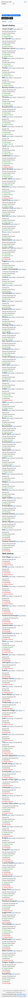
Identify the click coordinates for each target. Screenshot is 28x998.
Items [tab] (10, 21)
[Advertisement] (14, 9)
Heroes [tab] (4, 21)
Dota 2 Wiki (23, 996)
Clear (11, 18)
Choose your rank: (6, 2)
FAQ (25, 2)
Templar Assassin (8, 36)
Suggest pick (5, 18)
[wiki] (14, 29)
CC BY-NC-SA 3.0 (21, 994)
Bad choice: (8, 553)
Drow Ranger (7, 35)
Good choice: (8, 25)
